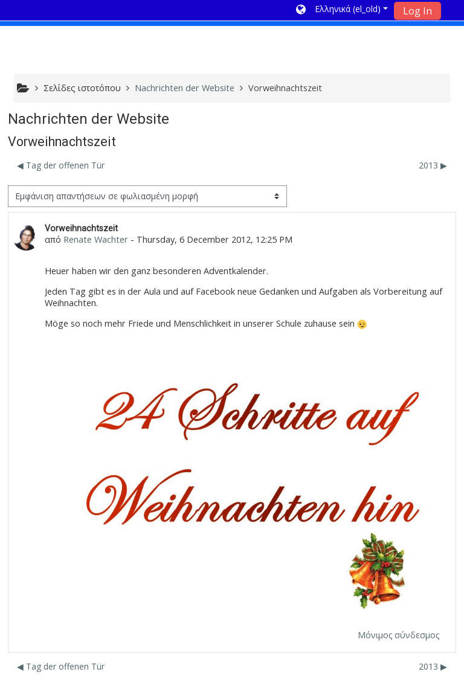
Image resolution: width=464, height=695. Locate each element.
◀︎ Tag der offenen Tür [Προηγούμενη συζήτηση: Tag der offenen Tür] (61, 165)
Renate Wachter (95, 239)
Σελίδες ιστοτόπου (82, 88)
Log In (417, 11)
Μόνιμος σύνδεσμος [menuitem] (398, 635)
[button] (342, 10)
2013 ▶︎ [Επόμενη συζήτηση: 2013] (433, 165)
